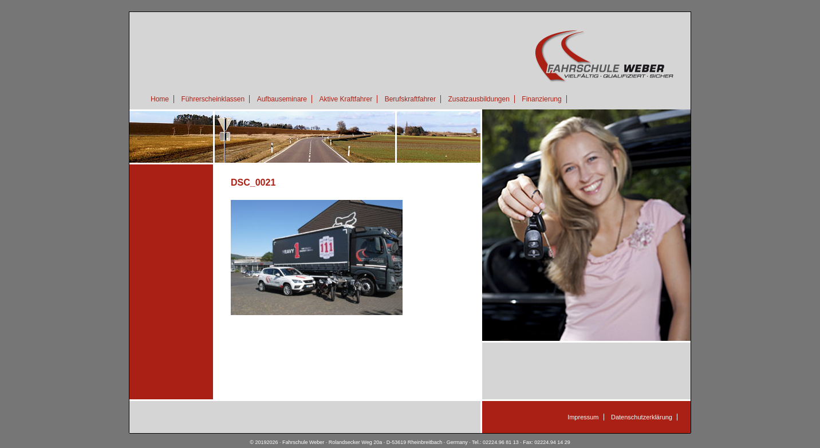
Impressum (582, 417)
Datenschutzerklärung (641, 417)
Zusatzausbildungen (478, 99)
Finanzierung (541, 99)
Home (160, 99)
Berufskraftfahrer (410, 99)
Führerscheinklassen (213, 99)
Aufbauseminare (282, 99)
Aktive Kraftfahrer (345, 99)
